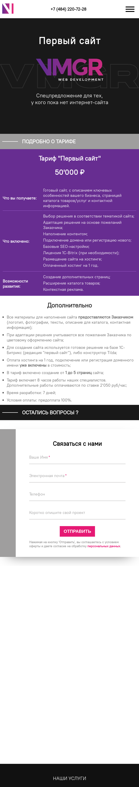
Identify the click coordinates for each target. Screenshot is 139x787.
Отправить (77, 531)
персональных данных (103, 546)
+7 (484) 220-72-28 (68, 9)
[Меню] (130, 9)
